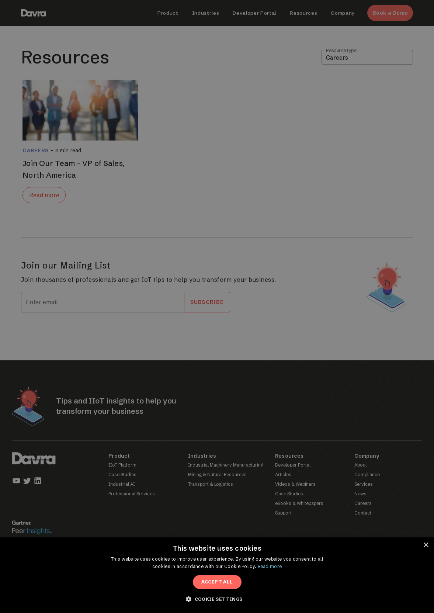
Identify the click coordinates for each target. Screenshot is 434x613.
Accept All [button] (217, 582)
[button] (216, 599)
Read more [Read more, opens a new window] (270, 566)
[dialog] (217, 306)
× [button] (425, 545)
